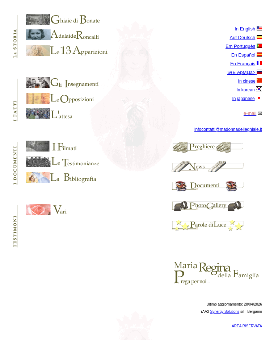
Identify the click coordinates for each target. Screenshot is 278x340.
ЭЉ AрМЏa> (241, 72)
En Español (243, 55)
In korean (246, 89)
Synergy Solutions (225, 312)
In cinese (247, 81)
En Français (242, 63)
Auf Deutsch (242, 37)
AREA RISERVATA (247, 326)
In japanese (243, 98)
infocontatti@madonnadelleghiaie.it (228, 129)
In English (245, 29)
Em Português (240, 46)
